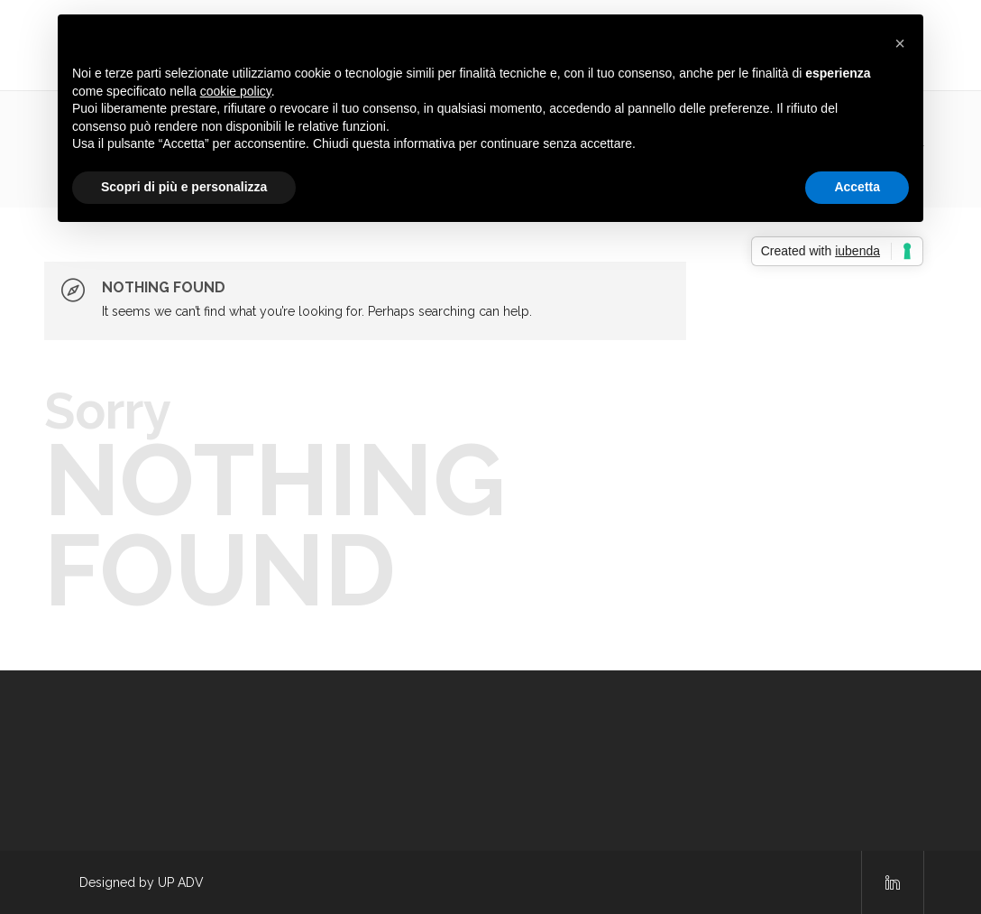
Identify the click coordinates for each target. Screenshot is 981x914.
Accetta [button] (857, 187)
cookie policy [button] (235, 91)
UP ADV (181, 882)
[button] (899, 43)
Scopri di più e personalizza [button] (184, 187)
